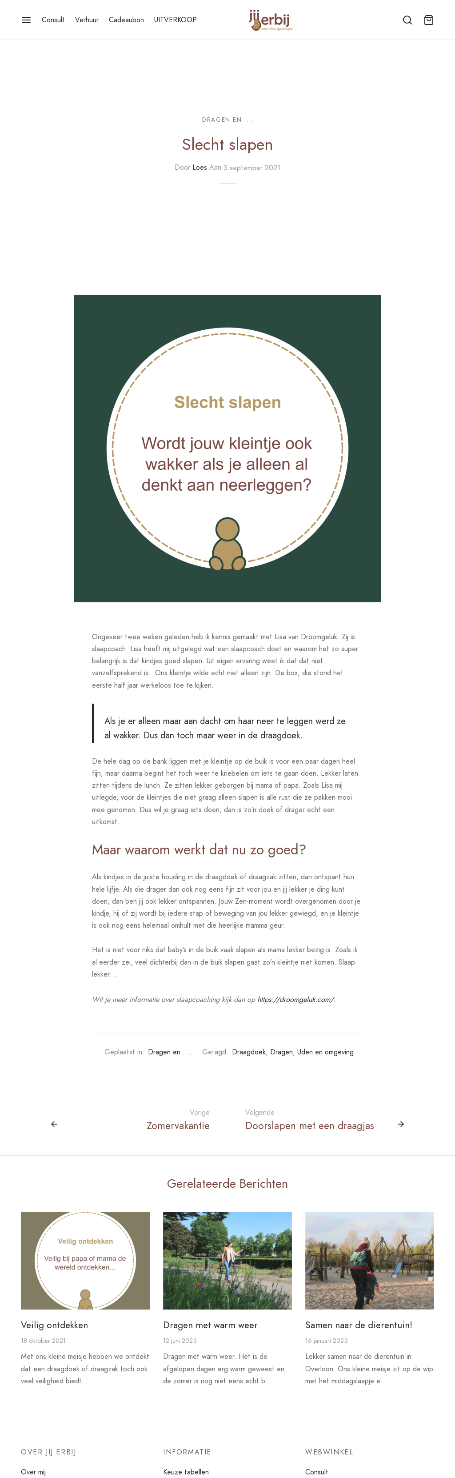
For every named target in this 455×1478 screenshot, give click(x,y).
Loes (199, 168)
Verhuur (87, 20)
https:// (268, 999)
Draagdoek (249, 1052)
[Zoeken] (407, 20)
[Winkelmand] (428, 20)
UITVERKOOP (175, 20)
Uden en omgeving (325, 1052)
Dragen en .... (227, 119)
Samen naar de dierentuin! (358, 1325)
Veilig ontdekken (54, 1325)
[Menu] (26, 20)
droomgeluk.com (304, 999)
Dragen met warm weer (210, 1325)
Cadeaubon (126, 20)
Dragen (281, 1052)
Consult (53, 20)
